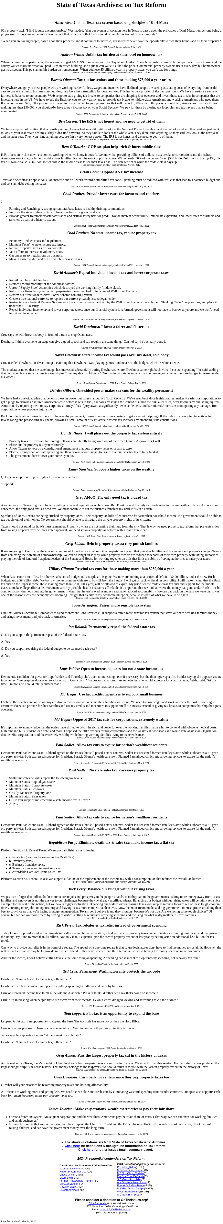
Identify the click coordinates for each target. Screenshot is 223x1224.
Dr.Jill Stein (66, 1177)
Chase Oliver (67, 1174)
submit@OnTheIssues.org (115, 1209)
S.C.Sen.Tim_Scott (128, 1194)
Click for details (97, 1203)
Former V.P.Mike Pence (131, 1185)
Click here (72, 1146)
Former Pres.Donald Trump (76, 1180)
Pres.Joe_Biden (126, 1167)
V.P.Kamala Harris (70, 1168)
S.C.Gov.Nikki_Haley (129, 1179)
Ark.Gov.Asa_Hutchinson (131, 1182)
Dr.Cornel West (68, 1189)
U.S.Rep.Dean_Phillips (130, 1188)
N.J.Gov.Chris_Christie (130, 1173)
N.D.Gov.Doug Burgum (130, 1170)
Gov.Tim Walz (68, 1186)
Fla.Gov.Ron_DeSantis (130, 1176)
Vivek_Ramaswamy (128, 1191)
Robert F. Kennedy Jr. (72, 1171)
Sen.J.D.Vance (68, 1183)
